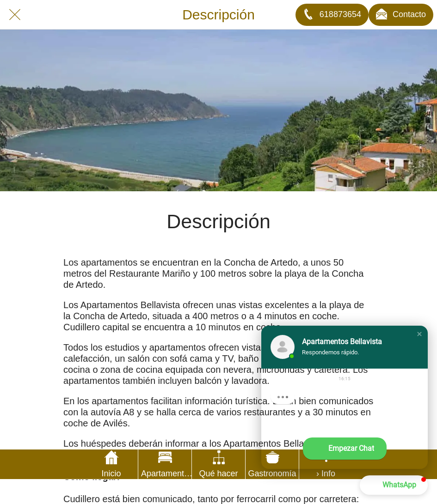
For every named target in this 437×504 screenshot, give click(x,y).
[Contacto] (401, 15)
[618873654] (332, 15)
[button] (419, 334)
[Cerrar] (14, 14)
